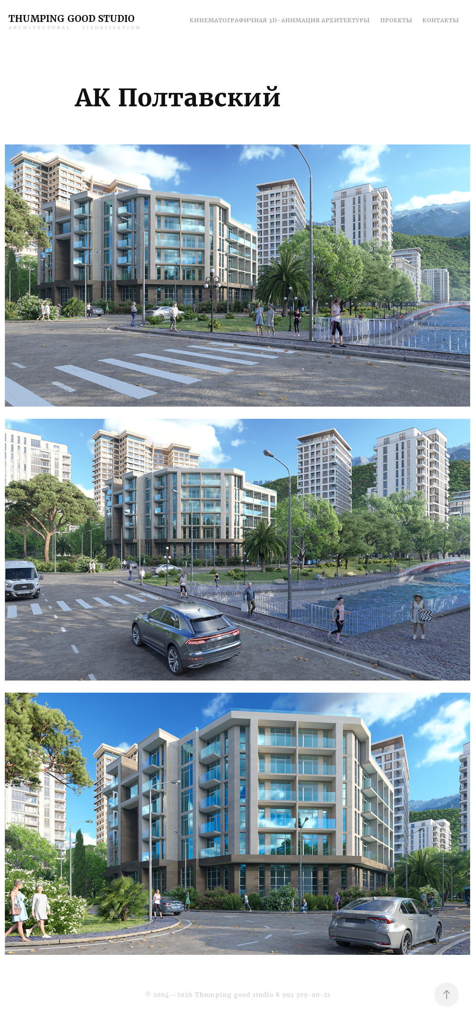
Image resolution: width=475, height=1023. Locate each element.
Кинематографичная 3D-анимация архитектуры (279, 20)
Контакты (440, 20)
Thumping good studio (72, 19)
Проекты (396, 20)
